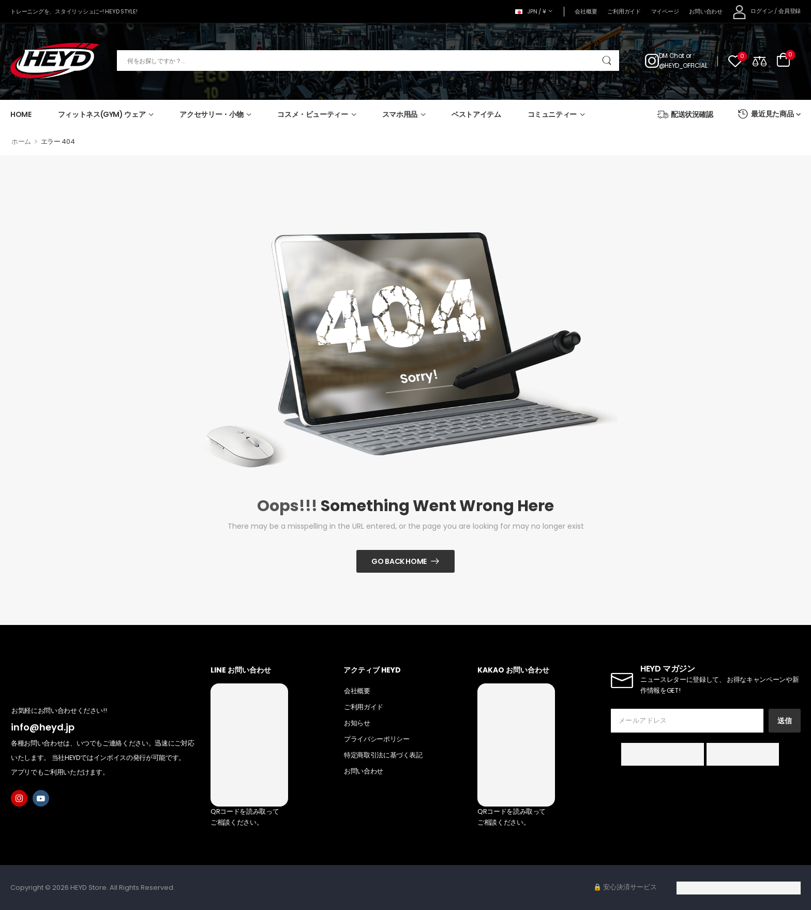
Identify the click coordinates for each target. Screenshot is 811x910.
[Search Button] (606, 60)
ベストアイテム (476, 114)
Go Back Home (399, 561)
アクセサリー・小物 (211, 114)
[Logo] (54, 60)
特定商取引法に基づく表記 (383, 755)
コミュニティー (552, 114)
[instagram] (19, 798)
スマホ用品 (399, 114)
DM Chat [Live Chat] (671, 55)
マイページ (665, 11)
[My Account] (752, 12)
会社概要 (586, 11)
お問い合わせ (705, 11)
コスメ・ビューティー (312, 114)
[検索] (368, 60)
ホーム (21, 141)
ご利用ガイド (623, 11)
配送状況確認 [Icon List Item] (685, 114)
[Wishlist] (735, 61)
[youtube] (41, 798)
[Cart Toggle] (783, 60)
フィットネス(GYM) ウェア (102, 114)
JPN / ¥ (530, 11)
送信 (784, 720)
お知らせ (357, 723)
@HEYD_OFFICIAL (683, 65)
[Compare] (760, 61)
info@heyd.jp (42, 727)
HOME (21, 114)
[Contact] (652, 60)
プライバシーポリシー (377, 739)
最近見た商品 (766, 114)
